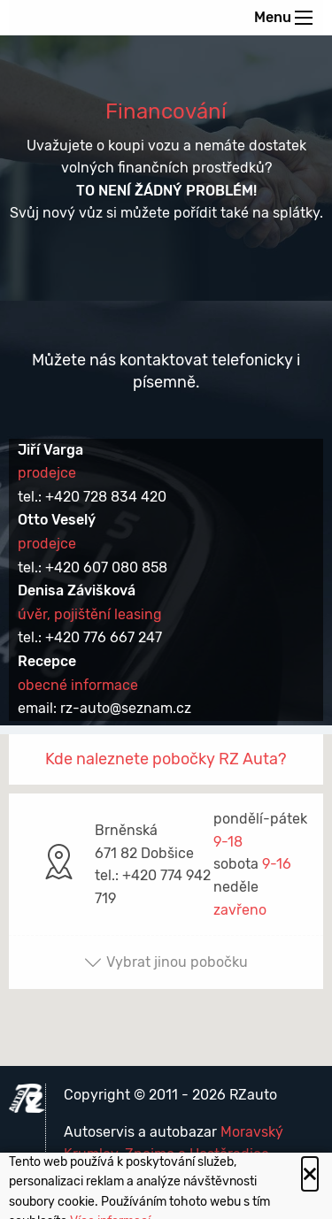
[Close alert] (310, 1174)
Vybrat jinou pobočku (166, 962)
